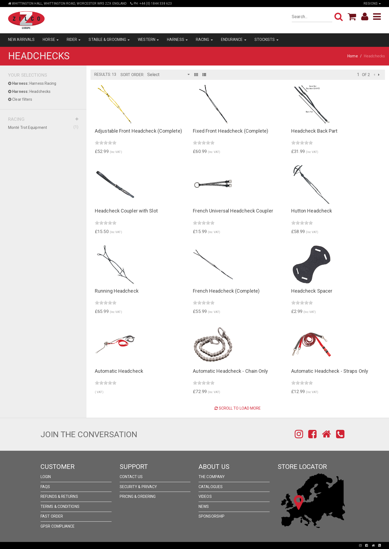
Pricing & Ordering (138, 496)
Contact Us (131, 477)
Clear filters (20, 99)
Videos (205, 496)
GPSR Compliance (58, 526)
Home (352, 56)
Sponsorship (211, 516)
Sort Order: (132, 75)
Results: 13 (105, 74)
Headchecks (29, 91)
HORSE (51, 39)
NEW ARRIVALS (21, 39)
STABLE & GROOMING (109, 39)
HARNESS (177, 39)
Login (46, 477)
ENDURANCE (233, 39)
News (204, 506)
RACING (204, 39)
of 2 (366, 75)
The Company (212, 477)
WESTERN (148, 39)
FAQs (45, 487)
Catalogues (211, 487)
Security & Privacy (138, 487)
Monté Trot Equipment (43, 127)
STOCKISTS (266, 39)
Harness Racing (32, 83)
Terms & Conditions (60, 506)
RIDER (74, 39)
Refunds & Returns (59, 496)
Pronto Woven (175, 545)
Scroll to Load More (237, 408)
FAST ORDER (52, 516)
